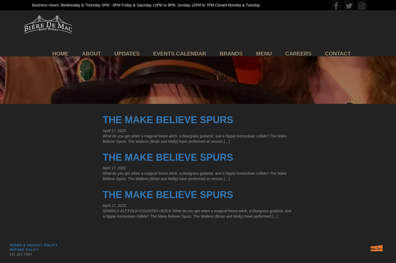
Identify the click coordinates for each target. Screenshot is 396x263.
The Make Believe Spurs (168, 119)
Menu (264, 53)
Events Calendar (179, 53)
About (91, 53)
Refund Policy (24, 250)
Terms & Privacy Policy (33, 245)
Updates (127, 53)
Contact (338, 53)
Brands (231, 53)
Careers (298, 53)
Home (60, 53)
